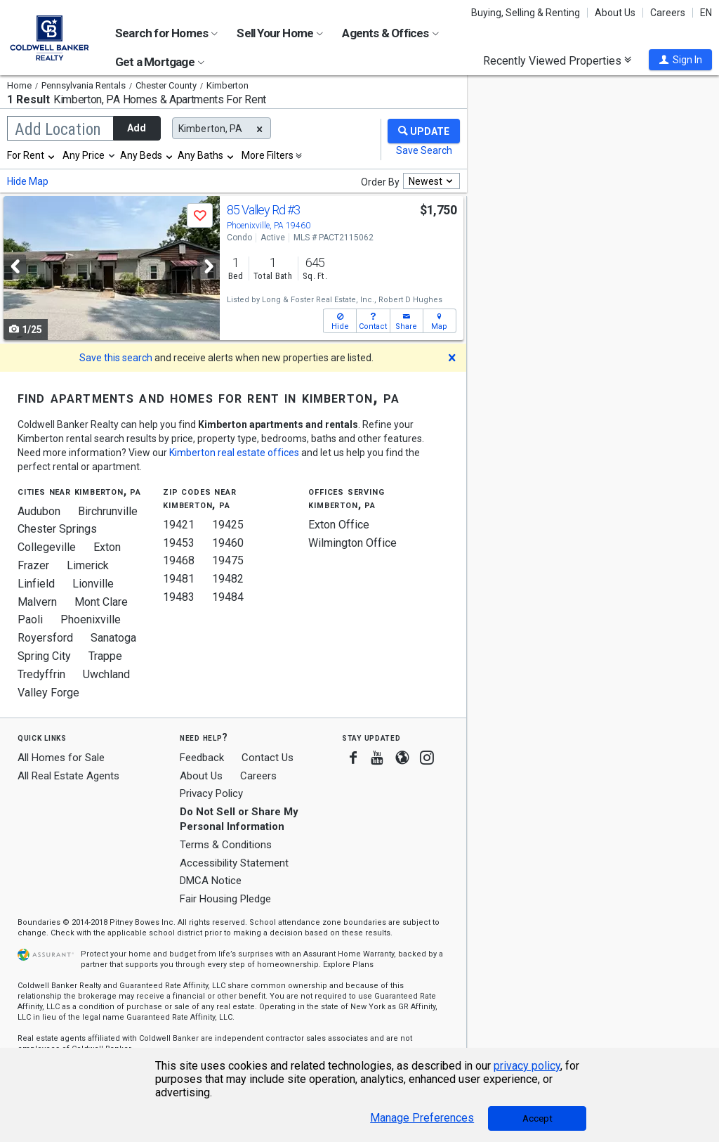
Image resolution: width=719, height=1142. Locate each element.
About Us (615, 13)
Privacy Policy (211, 793)
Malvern (37, 602)
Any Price (83, 155)
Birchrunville (108, 511)
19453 (178, 543)
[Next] (208, 266)
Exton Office (338, 524)
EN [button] (706, 12)
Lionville (93, 583)
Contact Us (267, 757)
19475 (228, 560)
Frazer (33, 565)
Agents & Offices (390, 33)
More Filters (267, 155)
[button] (680, 59)
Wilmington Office (352, 543)
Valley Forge (48, 692)
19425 (228, 524)
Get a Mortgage (159, 62)
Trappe (105, 656)
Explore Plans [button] (348, 964)
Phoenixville (90, 619)
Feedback (202, 758)
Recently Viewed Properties (557, 60)
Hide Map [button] (27, 181)
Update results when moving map (526, 81)
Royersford (45, 637)
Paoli (30, 619)
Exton (107, 547)
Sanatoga (113, 637)
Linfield (36, 583)
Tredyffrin (41, 674)
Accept (537, 1118)
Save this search (115, 357)
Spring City (44, 656)
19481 (178, 578)
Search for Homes (166, 33)
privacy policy (527, 1065)
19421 (178, 524)
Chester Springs (57, 529)
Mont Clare (101, 602)
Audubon (39, 511)
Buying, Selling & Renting (525, 13)
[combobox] (31, 155)
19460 (228, 543)
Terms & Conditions (226, 844)
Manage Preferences (422, 1118)
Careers (667, 13)
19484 (228, 597)
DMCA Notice (211, 880)
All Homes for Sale (61, 757)
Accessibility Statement (234, 863)
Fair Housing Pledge (225, 899)
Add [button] (136, 128)
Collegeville (47, 547)
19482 (228, 578)
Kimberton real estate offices (234, 452)
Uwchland (106, 674)
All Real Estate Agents (68, 776)
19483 (178, 597)
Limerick (88, 565)
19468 (178, 560)
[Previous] (15, 266)
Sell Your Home (280, 33)
